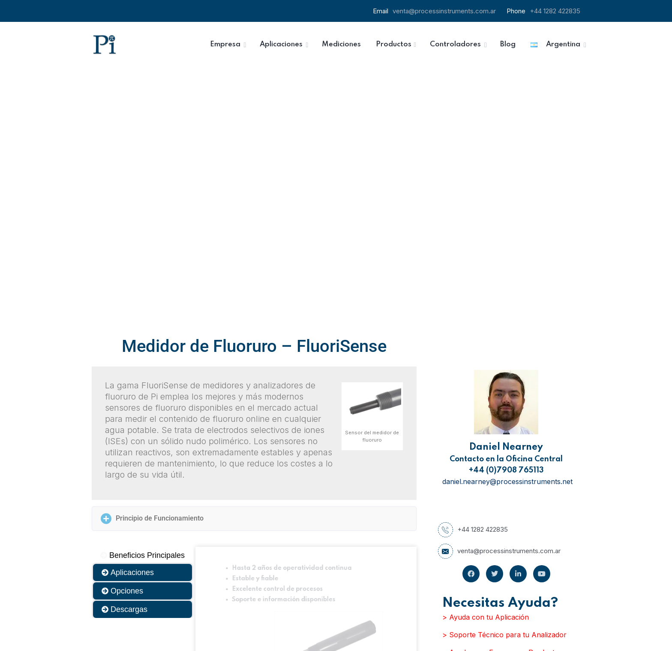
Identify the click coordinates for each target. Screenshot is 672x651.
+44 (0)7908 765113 (506, 213)
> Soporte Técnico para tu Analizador (504, 377)
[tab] (142, 298)
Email (353, 556)
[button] (254, 261)
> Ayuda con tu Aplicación (485, 360)
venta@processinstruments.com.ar (444, 11)
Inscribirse (402, 602)
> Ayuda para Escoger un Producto (500, 395)
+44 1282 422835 (555, 11)
